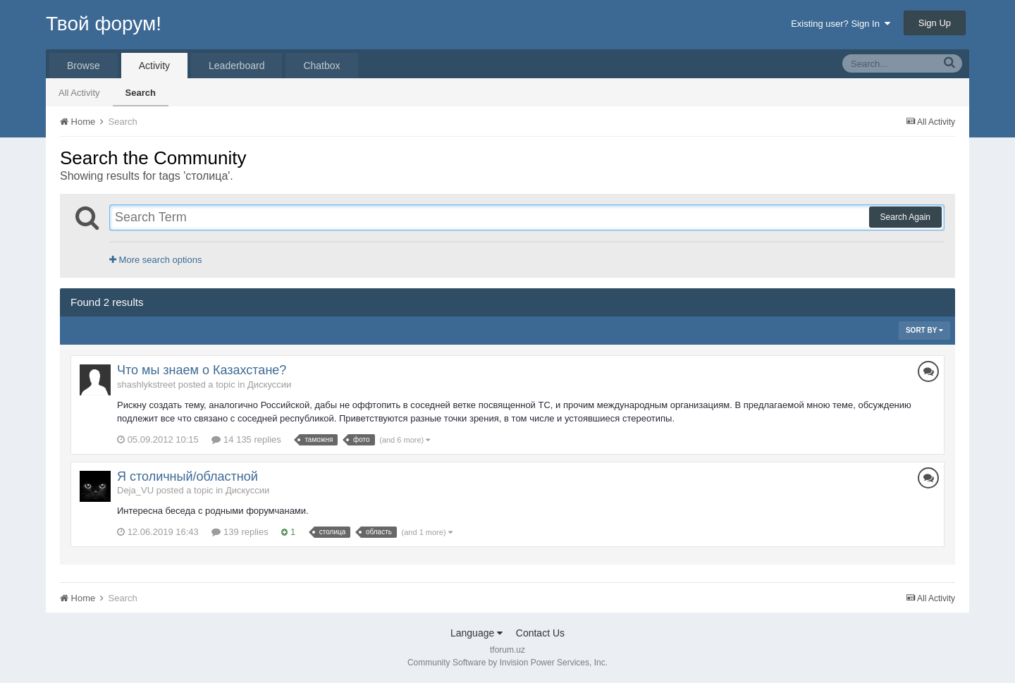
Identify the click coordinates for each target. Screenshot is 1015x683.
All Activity (79, 92)
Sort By (924, 330)
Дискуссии (269, 384)
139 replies (239, 532)
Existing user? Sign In (840, 23)
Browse (83, 65)
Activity (154, 65)
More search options (155, 259)
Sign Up (934, 23)
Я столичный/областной (187, 476)
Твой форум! (103, 24)
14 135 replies (246, 439)
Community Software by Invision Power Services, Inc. (507, 662)
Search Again (905, 217)
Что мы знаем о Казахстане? (201, 370)
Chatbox (321, 65)
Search (140, 92)
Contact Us (540, 633)
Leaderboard (236, 65)
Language (476, 633)
